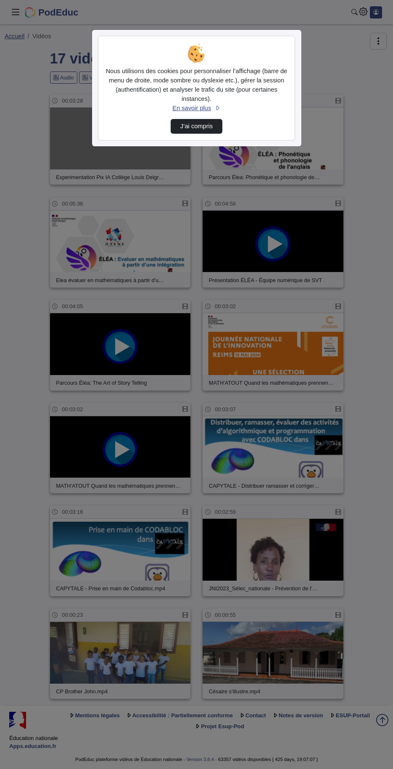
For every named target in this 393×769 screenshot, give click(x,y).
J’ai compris (196, 126)
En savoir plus (196, 108)
